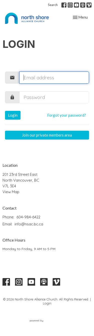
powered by (47, 321)
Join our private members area (47, 135)
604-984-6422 (28, 217)
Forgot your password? (66, 115)
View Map (11, 191)
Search (53, 5)
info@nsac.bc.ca (29, 224)
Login (13, 115)
